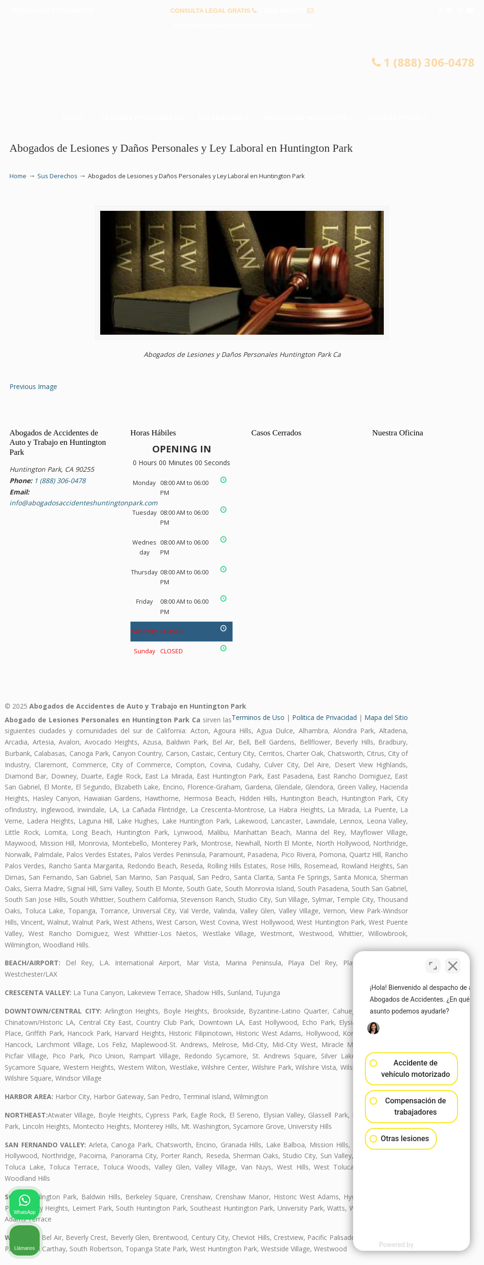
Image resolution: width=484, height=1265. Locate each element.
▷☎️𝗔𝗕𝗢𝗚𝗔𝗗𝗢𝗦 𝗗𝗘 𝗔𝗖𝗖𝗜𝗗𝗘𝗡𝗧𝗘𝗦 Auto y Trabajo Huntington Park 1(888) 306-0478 (242, 73)
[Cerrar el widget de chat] (452, 962)
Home (17, 176)
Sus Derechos (57, 176)
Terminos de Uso (258, 717)
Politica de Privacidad (324, 717)
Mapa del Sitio (386, 717)
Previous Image (33, 386)
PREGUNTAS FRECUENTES (52, 10)
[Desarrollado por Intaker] (403, 1245)
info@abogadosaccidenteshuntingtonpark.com (242, 25)
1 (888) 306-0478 (282, 10)
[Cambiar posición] (433, 962)
